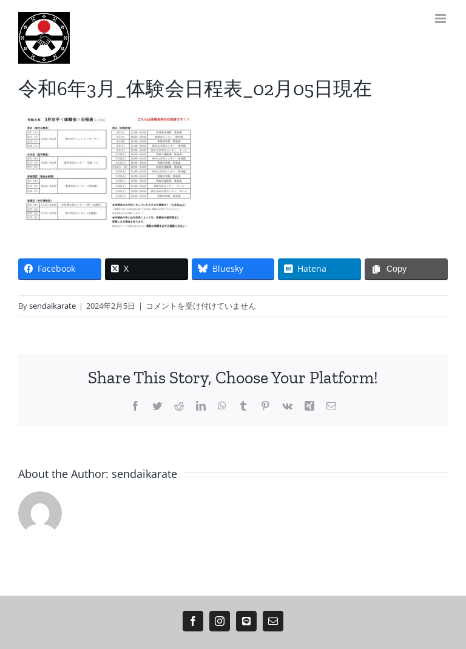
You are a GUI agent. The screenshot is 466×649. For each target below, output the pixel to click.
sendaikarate (52, 305)
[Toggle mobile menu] (441, 18)
